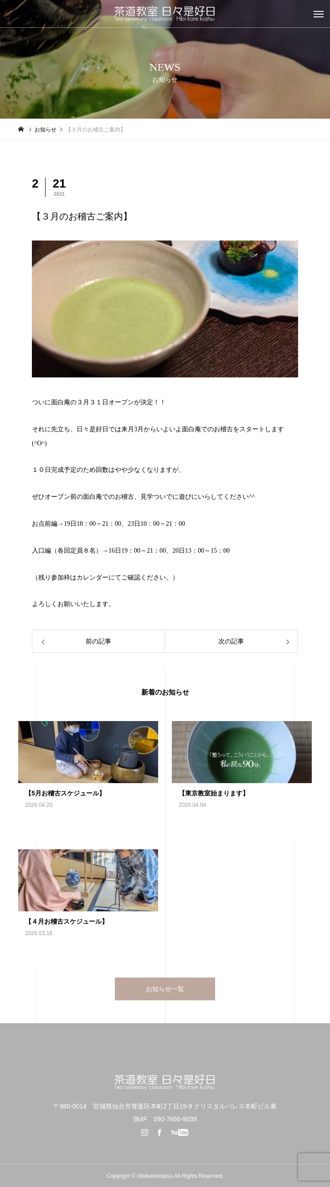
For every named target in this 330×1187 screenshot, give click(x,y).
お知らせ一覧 (165, 989)
